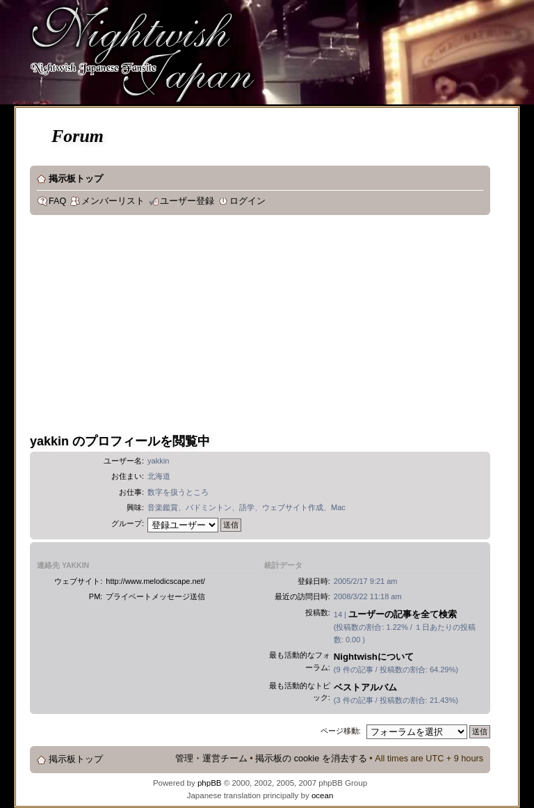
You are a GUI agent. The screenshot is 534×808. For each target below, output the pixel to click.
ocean (322, 795)
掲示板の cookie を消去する (311, 758)
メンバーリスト (113, 201)
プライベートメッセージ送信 (155, 596)
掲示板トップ (76, 179)
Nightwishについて (374, 656)
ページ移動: (341, 731)
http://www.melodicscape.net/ (155, 581)
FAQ (57, 201)
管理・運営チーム (211, 758)
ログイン (247, 201)
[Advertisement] (275, 326)
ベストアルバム (365, 687)
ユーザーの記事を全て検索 (402, 614)
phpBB (209, 783)
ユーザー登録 (187, 201)
